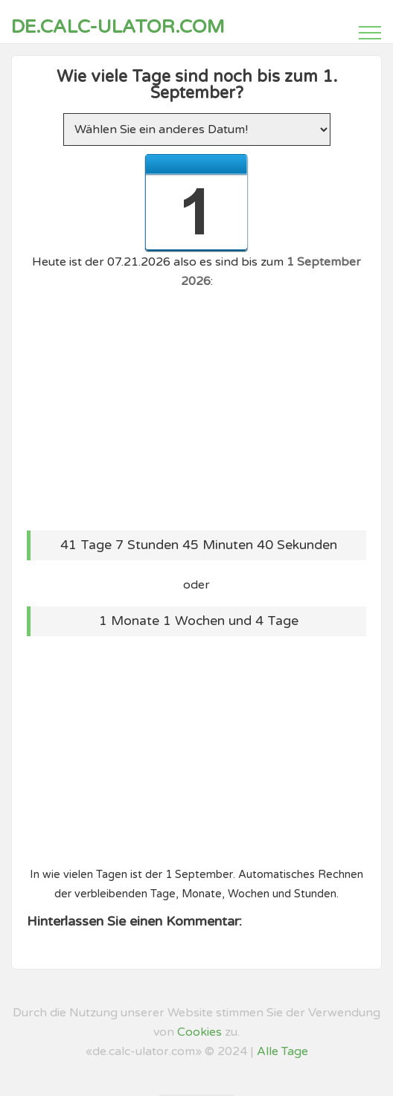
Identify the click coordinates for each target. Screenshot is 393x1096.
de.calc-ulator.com (118, 27)
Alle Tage (282, 1051)
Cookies (199, 1032)
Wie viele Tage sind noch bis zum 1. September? (197, 85)
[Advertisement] (196, 407)
